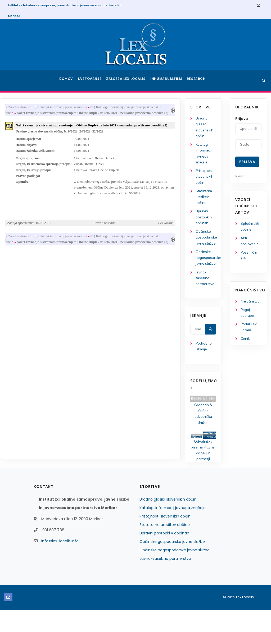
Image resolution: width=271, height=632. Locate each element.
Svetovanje (91, 80)
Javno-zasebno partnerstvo (24, 296)
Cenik (245, 341)
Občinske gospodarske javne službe (172, 563)
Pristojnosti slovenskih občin (24, 179)
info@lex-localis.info (60, 562)
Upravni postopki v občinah (23, 221)
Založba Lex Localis (127, 80)
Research (196, 80)
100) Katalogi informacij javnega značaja (105, 107)
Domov (66, 80)
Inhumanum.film (167, 80)
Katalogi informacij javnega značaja (172, 529)
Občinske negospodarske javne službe (174, 571)
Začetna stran (64, 107)
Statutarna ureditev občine (24, 200)
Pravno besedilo (150, 233)
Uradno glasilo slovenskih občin (167, 521)
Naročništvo (250, 302)
